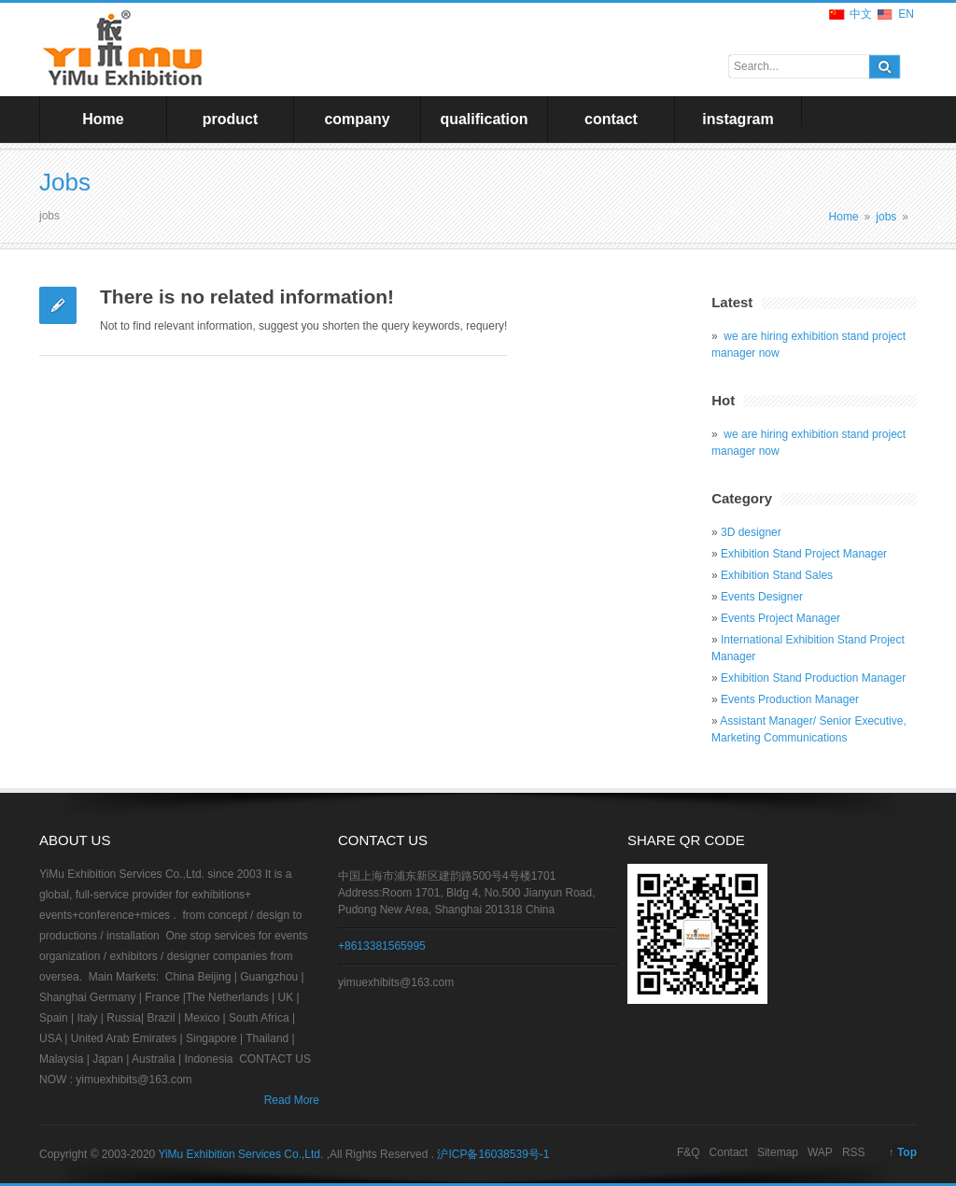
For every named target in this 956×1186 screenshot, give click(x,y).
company (356, 119)
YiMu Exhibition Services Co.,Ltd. (242, 1154)
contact (611, 119)
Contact (729, 1152)
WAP (820, 1152)
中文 (861, 14)
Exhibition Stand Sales (777, 575)
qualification (483, 119)
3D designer (751, 532)
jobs (886, 216)
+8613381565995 (382, 946)
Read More (291, 1100)
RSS (853, 1152)
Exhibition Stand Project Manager (804, 553)
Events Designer (762, 596)
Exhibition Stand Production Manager (813, 678)
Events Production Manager (790, 699)
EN (906, 14)
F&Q (688, 1152)
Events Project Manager (780, 618)
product (231, 119)
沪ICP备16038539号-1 (493, 1154)
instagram (737, 119)
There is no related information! (247, 296)
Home (102, 119)
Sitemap (777, 1152)
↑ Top (903, 1152)
